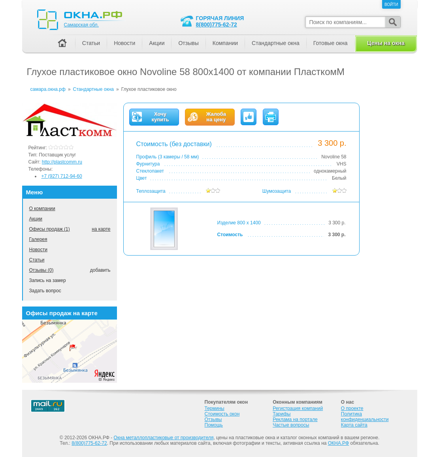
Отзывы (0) (41, 270)
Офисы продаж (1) (49, 229)
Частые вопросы (291, 425)
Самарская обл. (81, 25)
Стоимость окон (222, 414)
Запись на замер (47, 280)
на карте (101, 229)
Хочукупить (160, 116)
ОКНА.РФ (338, 443)
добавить (100, 270)
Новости (38, 249)
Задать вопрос (45, 290)
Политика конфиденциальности (365, 416)
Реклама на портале (295, 419)
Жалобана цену (216, 116)
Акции (36, 219)
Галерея (38, 239)
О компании (42, 208)
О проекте (352, 408)
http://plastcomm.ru (62, 162)
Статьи (37, 260)
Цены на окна (385, 43)
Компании (225, 43)
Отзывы (188, 43)
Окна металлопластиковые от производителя (164, 437)
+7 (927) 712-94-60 (61, 176)
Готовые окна (330, 43)
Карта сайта (354, 425)
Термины (214, 408)
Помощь (214, 425)
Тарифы (281, 414)
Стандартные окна (276, 43)
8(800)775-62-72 (216, 24)
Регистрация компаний (298, 408)
